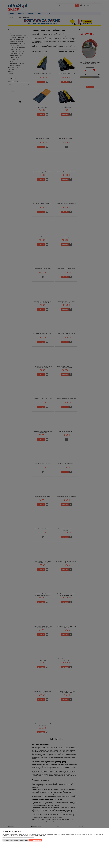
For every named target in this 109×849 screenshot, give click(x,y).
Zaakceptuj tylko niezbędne (11, 840)
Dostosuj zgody (24, 840)
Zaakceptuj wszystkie (35, 840)
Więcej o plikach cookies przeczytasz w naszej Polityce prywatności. (18, 837)
